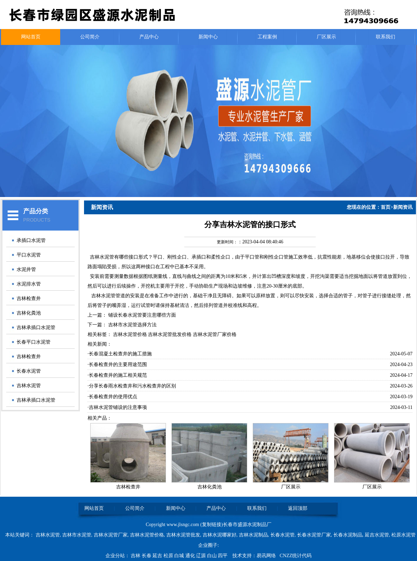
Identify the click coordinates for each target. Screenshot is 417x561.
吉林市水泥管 (76, 534)
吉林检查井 (29, 298)
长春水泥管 (29, 371)
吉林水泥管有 (104, 257)
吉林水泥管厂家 (111, 534)
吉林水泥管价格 (147, 534)
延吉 (158, 555)
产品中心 (149, 36)
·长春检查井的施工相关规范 (117, 375)
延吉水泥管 (377, 534)
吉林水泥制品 (253, 534)
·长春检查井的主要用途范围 (117, 364)
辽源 (201, 555)
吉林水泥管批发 (183, 534)
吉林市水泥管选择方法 (132, 324)
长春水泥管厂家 (314, 534)
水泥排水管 (29, 284)
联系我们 (385, 36)
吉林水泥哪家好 (220, 534)
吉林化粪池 (29, 313)
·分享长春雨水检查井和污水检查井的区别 (131, 386)
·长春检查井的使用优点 (112, 396)
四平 (223, 555)
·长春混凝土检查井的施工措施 (119, 353)
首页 (385, 207)
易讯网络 (266, 555)
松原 (169, 555)
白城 (179, 555)
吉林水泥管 (29, 385)
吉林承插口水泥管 (36, 327)
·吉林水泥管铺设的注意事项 (117, 407)
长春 (147, 555)
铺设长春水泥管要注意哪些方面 (142, 315)
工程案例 (267, 36)
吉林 (136, 555)
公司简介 (90, 36)
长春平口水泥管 (33, 342)
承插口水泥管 (31, 240)
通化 (190, 555)
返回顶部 (297, 508)
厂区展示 (326, 36)
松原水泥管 (403, 534)
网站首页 (30, 36)
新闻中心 (208, 36)
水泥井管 (26, 269)
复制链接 (211, 524)
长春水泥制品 (347, 534)
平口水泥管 (29, 255)
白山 (212, 555)
